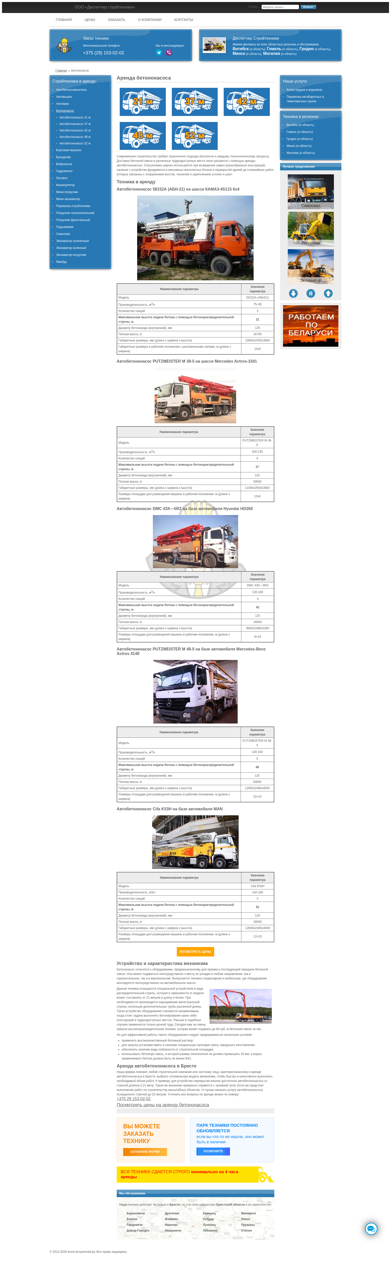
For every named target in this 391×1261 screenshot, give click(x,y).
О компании (150, 20)
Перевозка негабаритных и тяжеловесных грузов (305, 99)
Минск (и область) (299, 146)
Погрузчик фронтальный (73, 220)
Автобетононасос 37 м (75, 124)
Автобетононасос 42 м (75, 130)
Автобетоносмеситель (71, 90)
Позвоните (213, 1151)
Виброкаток (64, 164)
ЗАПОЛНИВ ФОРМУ (145, 1152)
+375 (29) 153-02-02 (103, 53)
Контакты (183, 20)
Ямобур (61, 262)
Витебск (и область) (300, 125)
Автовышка (64, 97)
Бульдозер (63, 157)
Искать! (308, 6)
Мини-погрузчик (67, 192)
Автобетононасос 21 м (75, 117)
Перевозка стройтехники (73, 206)
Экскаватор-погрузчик (71, 255)
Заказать (116, 20)
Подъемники (64, 227)
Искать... (255, 6)
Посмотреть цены (195, 951)
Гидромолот (64, 171)
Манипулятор (65, 185)
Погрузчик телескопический (75, 213)
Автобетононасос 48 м (75, 137)
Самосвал (63, 234)
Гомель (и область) (300, 132)
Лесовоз (62, 178)
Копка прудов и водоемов (304, 90)
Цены (90, 20)
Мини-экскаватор (68, 199)
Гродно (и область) (300, 139)
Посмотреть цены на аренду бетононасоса (163, 1104)
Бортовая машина (68, 150)
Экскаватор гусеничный (72, 241)
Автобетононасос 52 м (75, 143)
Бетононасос (65, 110)
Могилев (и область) (301, 153)
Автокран (62, 103)
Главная (64, 20)
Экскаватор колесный (71, 248)
